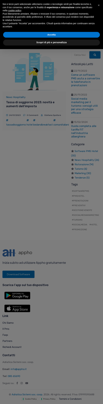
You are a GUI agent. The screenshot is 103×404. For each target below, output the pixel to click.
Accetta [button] (51, 389)
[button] (98, 360)
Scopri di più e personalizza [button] (51, 397)
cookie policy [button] (14, 365)
